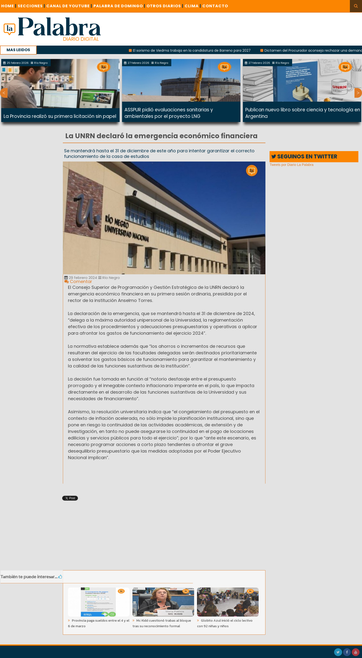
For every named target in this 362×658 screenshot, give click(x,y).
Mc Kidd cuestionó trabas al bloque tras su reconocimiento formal (161, 621)
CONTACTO (215, 6)
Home (8, 6)
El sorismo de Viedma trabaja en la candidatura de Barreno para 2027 (196, 50)
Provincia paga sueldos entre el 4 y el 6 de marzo (98, 621)
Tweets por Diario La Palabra (291, 165)
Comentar (78, 281)
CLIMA (193, 6)
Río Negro (109, 277)
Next (358, 93)
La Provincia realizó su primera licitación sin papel (60, 116)
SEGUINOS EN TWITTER (304, 156)
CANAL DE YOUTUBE (69, 6)
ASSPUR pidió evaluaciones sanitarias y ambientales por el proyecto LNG (168, 113)
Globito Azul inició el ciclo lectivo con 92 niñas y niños (225, 621)
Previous (4, 93)
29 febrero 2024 (80, 277)
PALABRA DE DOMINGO (119, 6)
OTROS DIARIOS (165, 6)
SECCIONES (31, 6)
